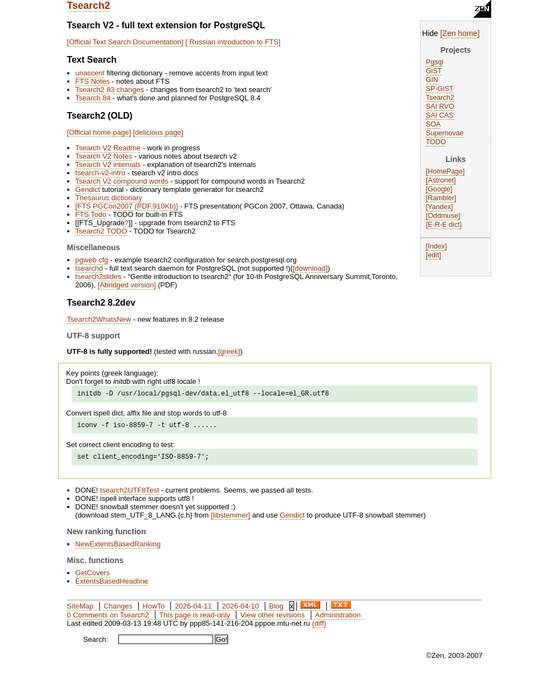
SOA (433, 124)
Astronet (441, 180)
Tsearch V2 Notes (104, 156)
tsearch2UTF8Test (129, 495)
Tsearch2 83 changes (109, 89)
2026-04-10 (240, 611)
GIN (432, 80)
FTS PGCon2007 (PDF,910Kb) (126, 206)
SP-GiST (439, 89)
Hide (430, 33)
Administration (338, 620)
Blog (276, 611)
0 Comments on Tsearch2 (108, 620)
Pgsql (434, 62)
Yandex (439, 207)
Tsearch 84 (93, 98)
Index (436, 246)
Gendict (87, 189)
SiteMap (80, 611)
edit (433, 255)
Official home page (99, 132)
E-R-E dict (444, 225)
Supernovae (444, 133)
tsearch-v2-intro (100, 173)
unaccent (90, 73)
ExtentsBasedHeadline (112, 586)
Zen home (459, 33)
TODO (436, 142)
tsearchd (89, 268)
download (310, 268)
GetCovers (92, 578)
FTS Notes (92, 81)
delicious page (158, 132)
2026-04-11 (193, 611)
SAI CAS (439, 115)
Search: (95, 644)
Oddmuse (443, 216)
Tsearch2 (88, 5)
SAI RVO (440, 106)
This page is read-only (194, 620)
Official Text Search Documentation (125, 42)
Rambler (441, 198)
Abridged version (127, 285)
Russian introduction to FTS (233, 42)
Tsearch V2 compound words (122, 181)
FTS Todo (91, 214)
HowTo (154, 611)
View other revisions (272, 620)
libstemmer (230, 520)
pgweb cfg (91, 260)
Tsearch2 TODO (101, 231)
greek (229, 351)
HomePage (445, 171)
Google (439, 189)
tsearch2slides (98, 276)
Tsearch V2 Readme (108, 148)
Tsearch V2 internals (108, 164)
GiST (434, 71)
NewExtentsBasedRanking (118, 549)
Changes (118, 611)
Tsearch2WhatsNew (99, 319)
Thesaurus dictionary (109, 198)
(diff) (319, 628)
